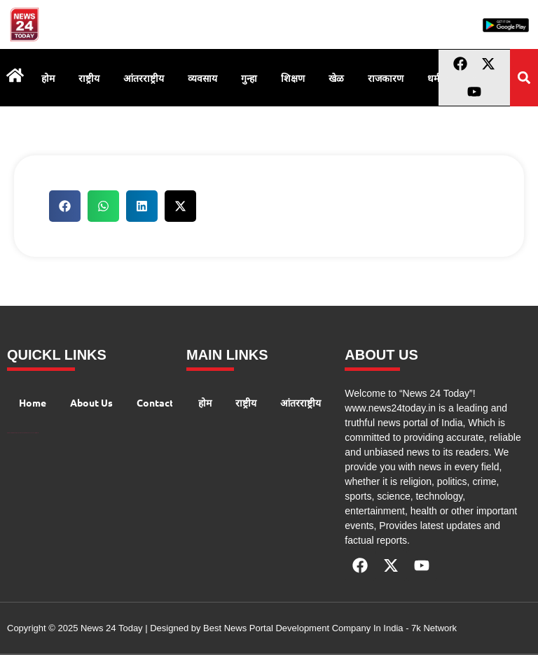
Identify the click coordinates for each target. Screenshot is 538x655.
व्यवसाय (202, 77)
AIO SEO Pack (28, 432)
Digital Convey (9, 432)
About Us (91, 402)
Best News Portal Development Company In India (304, 628)
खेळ (336, 77)
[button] (523, 78)
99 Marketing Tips (16, 432)
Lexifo (37, 432)
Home (32, 402)
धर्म (433, 77)
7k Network (434, 628)
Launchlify (34, 432)
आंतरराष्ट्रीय (143, 77)
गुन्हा (249, 77)
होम (48, 77)
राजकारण (386, 77)
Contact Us (162, 402)
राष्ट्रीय (88, 77)
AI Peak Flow (22, 432)
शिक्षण (293, 77)
